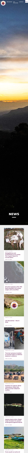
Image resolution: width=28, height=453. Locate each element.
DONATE (26, 1)
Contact (21, 1)
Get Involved (15, 2)
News (4, 1)
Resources (9, 1)
